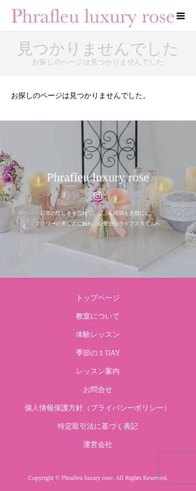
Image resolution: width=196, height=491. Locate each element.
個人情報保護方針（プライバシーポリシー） (98, 408)
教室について (98, 316)
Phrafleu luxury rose (98, 177)
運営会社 (97, 445)
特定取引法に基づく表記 (97, 426)
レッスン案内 (98, 371)
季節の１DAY (98, 353)
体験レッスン (98, 335)
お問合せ (97, 390)
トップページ (98, 298)
